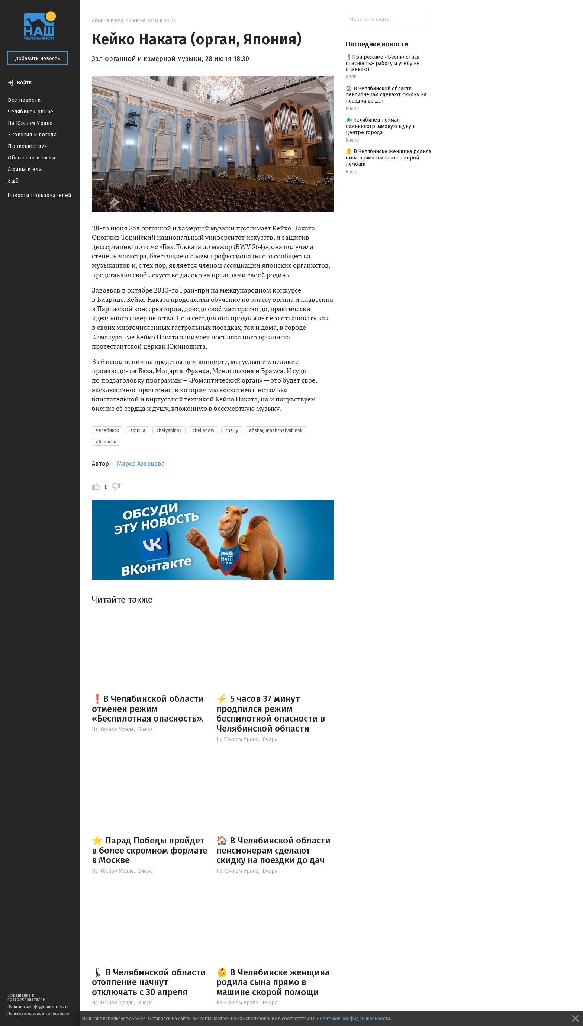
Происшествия (27, 146)
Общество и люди (31, 158)
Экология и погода (32, 135)
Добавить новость (37, 58)
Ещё (13, 181)
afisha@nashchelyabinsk (275, 430)
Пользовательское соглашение (38, 1014)
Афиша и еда (25, 169)
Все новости (24, 100)
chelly (231, 430)
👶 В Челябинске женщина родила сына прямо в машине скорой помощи (273, 982)
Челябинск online (31, 112)
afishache (106, 442)
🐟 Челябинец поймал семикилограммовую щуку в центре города (381, 126)
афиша (137, 430)
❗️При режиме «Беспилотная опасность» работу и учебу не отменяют (383, 63)
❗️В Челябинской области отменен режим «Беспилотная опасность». (148, 709)
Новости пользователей (39, 195)
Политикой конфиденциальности (353, 1018)
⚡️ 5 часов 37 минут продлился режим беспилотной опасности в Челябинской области (270, 713)
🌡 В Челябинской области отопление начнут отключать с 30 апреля (149, 982)
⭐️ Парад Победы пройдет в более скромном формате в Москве (149, 850)
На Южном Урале (30, 123)
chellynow (203, 430)
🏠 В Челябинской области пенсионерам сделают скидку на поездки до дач (273, 850)
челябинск (107, 430)
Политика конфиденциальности (38, 1006)
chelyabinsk (169, 430)
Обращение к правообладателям (26, 997)
